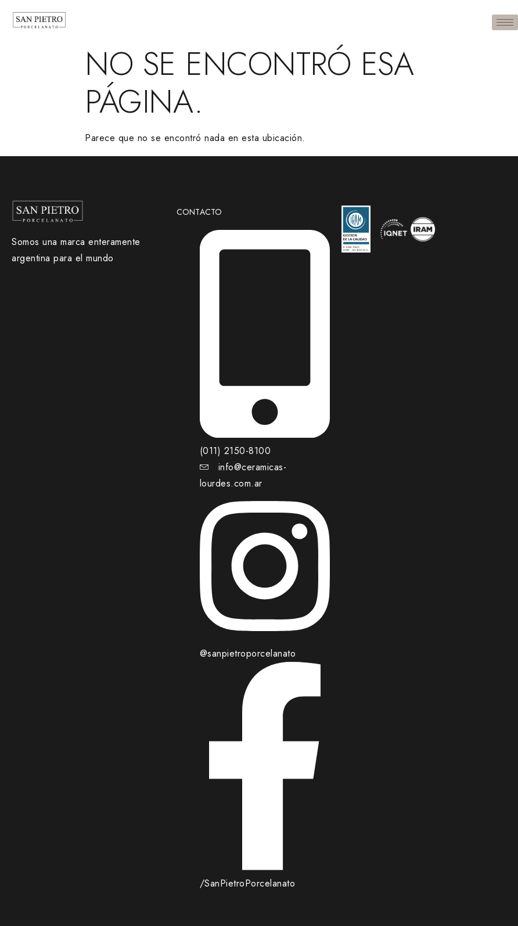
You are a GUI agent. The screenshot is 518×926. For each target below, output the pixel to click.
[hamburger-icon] (505, 22)
